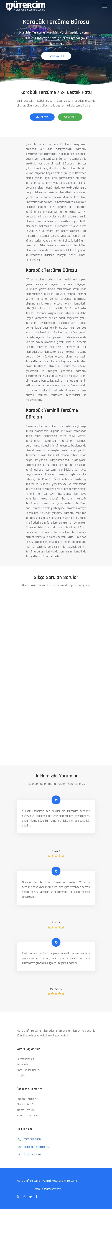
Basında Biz (23, 1064)
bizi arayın (42, 117)
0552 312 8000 (32, 1139)
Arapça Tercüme (26, 1110)
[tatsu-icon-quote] (56, 799)
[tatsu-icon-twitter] (31, 1196)
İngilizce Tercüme (26, 1099)
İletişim (21, 1075)
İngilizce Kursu (32, 1154)
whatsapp (70, 117)
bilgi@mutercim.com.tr (37, 1147)
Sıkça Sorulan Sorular (28, 1070)
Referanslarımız (25, 1059)
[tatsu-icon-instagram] (25, 1196)
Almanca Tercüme (26, 1104)
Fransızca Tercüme (27, 1115)
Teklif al (56, 55)
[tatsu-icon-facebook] (36, 1196)
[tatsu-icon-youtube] (18, 1196)
